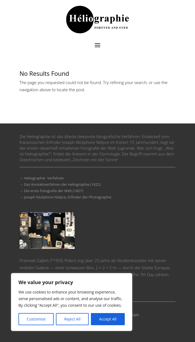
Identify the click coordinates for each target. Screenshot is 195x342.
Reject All (72, 319)
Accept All (108, 319)
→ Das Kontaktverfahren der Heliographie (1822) (60, 184)
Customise (36, 319)
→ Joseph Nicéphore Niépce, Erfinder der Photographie (66, 197)
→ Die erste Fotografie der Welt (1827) (51, 190)
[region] (71, 302)
